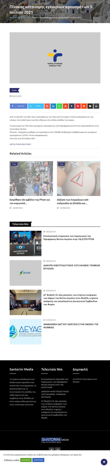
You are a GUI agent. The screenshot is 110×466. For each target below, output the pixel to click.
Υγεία (28, 17)
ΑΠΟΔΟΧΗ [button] (26, 460)
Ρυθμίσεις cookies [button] (12, 460)
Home (13, 17)
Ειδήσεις (21, 17)
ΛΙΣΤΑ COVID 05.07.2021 (20, 144)
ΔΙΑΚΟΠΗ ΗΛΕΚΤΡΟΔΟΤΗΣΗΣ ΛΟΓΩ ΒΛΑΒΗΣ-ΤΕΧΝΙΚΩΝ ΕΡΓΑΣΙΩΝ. (55, 394)
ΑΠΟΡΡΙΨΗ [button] (38, 460)
